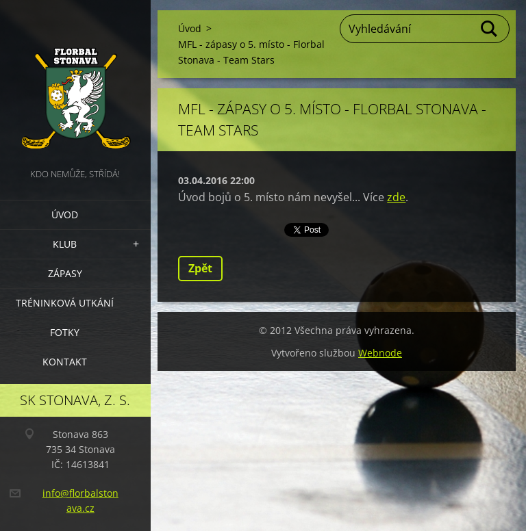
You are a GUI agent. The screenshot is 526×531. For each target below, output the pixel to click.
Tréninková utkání (65, 302)
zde (396, 197)
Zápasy (65, 273)
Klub (65, 243)
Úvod (64, 214)
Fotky (64, 332)
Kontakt (64, 361)
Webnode (380, 352)
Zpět (200, 268)
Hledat (490, 28)
